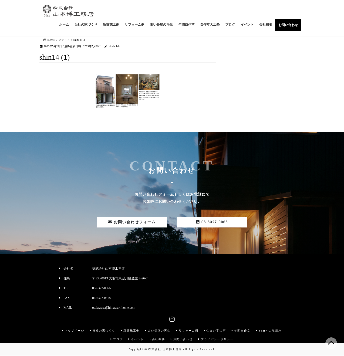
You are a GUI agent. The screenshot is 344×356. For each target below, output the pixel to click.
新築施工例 (129, 330)
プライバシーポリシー (216, 339)
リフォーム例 (187, 330)
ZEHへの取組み (270, 330)
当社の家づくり (102, 330)
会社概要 (157, 339)
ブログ (116, 339)
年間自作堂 (241, 330)
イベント (136, 339)
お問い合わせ (182, 339)
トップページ (72, 330)
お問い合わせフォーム (132, 222)
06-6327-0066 (212, 222)
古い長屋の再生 (158, 330)
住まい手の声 (215, 330)
